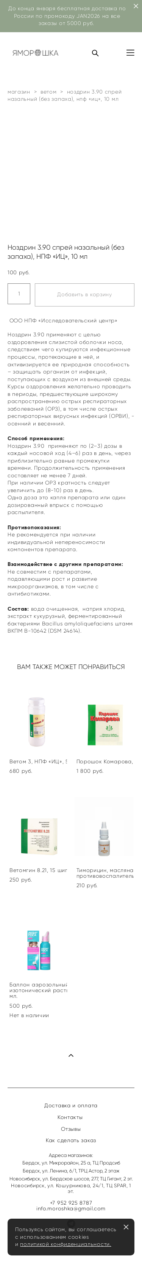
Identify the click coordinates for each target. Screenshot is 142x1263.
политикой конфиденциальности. (65, 1244)
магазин (19, 92)
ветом (49, 92)
